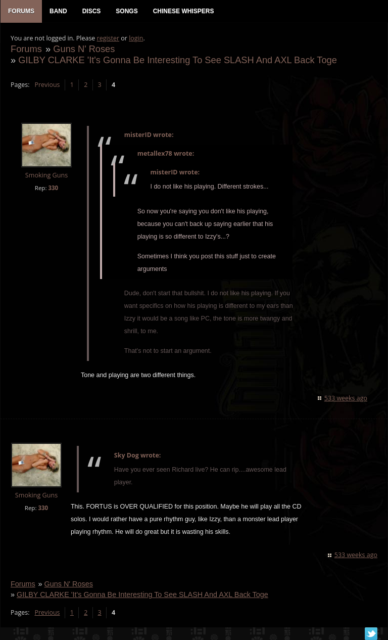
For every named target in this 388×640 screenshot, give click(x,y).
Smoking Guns (46, 175)
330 (53, 188)
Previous (47, 84)
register (108, 38)
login (136, 38)
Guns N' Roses (84, 48)
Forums (26, 48)
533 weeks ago (345, 398)
